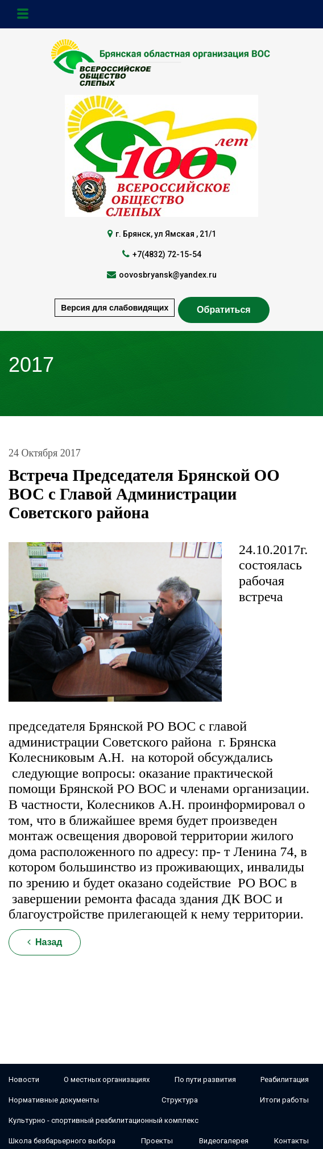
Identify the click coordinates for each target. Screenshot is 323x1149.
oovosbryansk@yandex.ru (168, 274)
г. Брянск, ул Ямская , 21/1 (165, 233)
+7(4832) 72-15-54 (166, 254)
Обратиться (224, 309)
